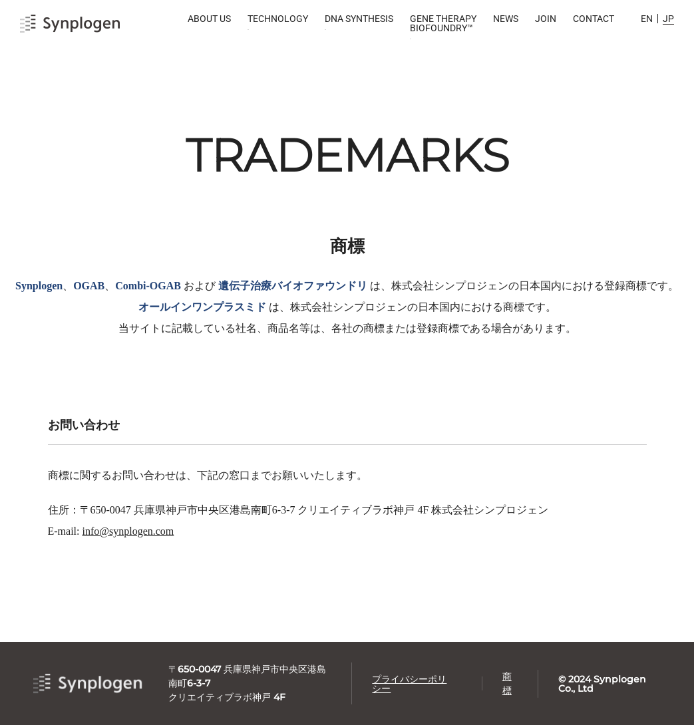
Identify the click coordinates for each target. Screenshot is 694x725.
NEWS (505, 18)
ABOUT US (209, 18)
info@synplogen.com (128, 531)
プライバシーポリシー (409, 683)
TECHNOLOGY (278, 18)
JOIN (545, 18)
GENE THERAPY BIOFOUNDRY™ (443, 23)
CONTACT (593, 18)
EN (647, 18)
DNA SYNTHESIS (359, 18)
